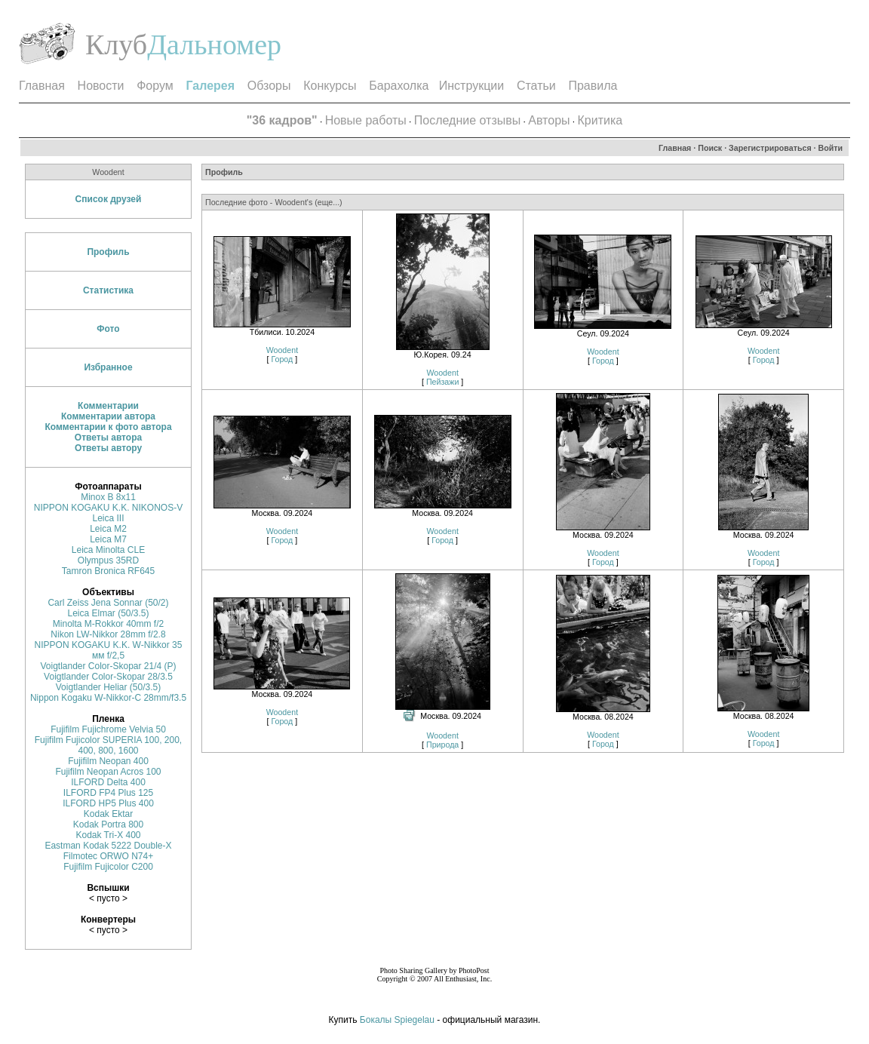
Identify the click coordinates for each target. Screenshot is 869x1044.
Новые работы (366, 120)
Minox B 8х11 (108, 497)
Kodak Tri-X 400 (107, 835)
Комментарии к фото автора (108, 427)
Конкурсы (329, 85)
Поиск (710, 147)
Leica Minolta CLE (108, 550)
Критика (600, 120)
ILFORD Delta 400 (108, 782)
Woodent (282, 350)
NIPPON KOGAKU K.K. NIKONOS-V (108, 507)
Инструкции (471, 85)
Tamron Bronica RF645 (108, 571)
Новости (101, 85)
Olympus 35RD (108, 560)
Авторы (549, 120)
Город (282, 359)
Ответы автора (108, 437)
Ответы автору (108, 448)
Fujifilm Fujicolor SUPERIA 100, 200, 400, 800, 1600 (108, 745)
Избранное (108, 367)
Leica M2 (108, 529)
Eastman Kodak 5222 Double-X (108, 845)
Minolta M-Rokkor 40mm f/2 (108, 624)
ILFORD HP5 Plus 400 (108, 803)
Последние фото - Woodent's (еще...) (273, 202)
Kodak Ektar (108, 814)
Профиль (108, 252)
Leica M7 (108, 539)
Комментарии (108, 406)
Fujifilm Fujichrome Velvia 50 (108, 729)
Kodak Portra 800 (108, 824)
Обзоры (269, 85)
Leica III (108, 518)
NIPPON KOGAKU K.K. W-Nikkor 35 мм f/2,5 (109, 650)
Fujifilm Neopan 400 (108, 761)
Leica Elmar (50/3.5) (108, 613)
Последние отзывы (467, 120)
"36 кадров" (282, 120)
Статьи (536, 85)
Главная (42, 85)
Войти (830, 147)
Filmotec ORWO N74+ (108, 856)
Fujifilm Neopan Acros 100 (108, 771)
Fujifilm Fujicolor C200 (108, 866)
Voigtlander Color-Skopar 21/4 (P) (108, 666)
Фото (108, 329)
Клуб (116, 44)
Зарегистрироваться (770, 147)
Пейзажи (442, 381)
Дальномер (214, 44)
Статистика (108, 290)
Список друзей (108, 199)
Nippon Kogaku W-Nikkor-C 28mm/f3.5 (108, 697)
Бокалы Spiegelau (398, 1020)
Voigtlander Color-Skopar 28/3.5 (108, 676)
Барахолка (398, 85)
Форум (155, 85)
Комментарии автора (108, 416)
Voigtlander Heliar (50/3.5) (108, 687)
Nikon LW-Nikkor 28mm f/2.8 (108, 634)
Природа (442, 744)
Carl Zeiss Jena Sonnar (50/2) (108, 602)
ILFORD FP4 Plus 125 (108, 793)
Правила (592, 85)
